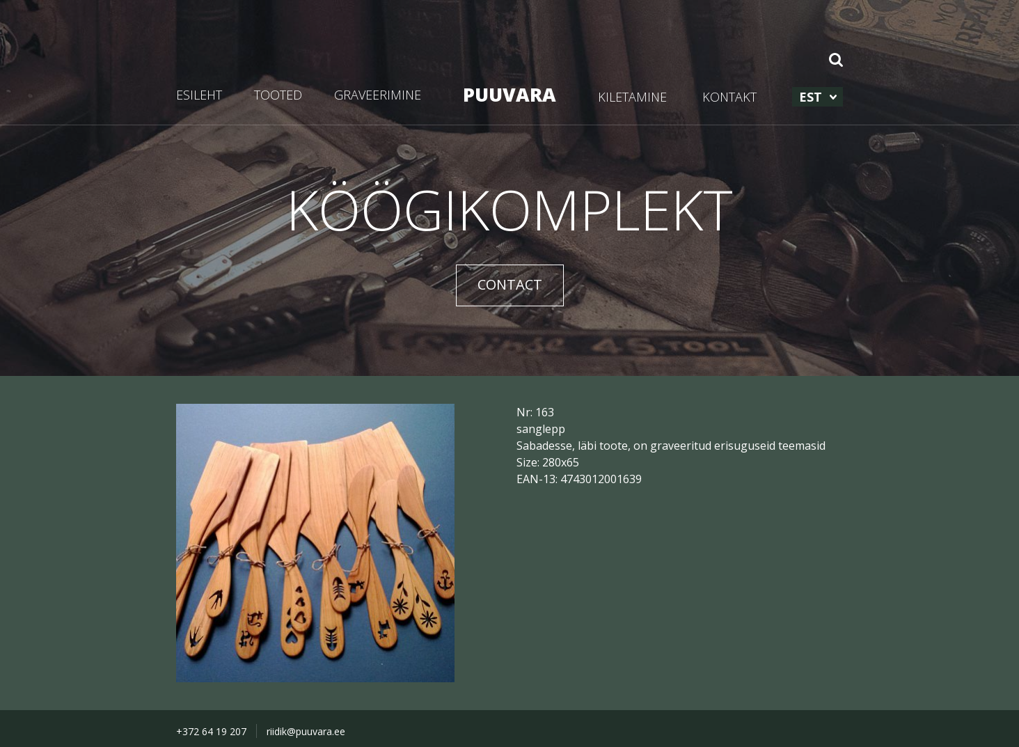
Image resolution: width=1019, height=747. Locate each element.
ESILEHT (199, 94)
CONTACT (509, 284)
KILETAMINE (632, 96)
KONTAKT (729, 96)
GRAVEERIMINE (377, 94)
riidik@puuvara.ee (306, 731)
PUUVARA (509, 94)
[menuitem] (817, 97)
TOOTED (278, 94)
